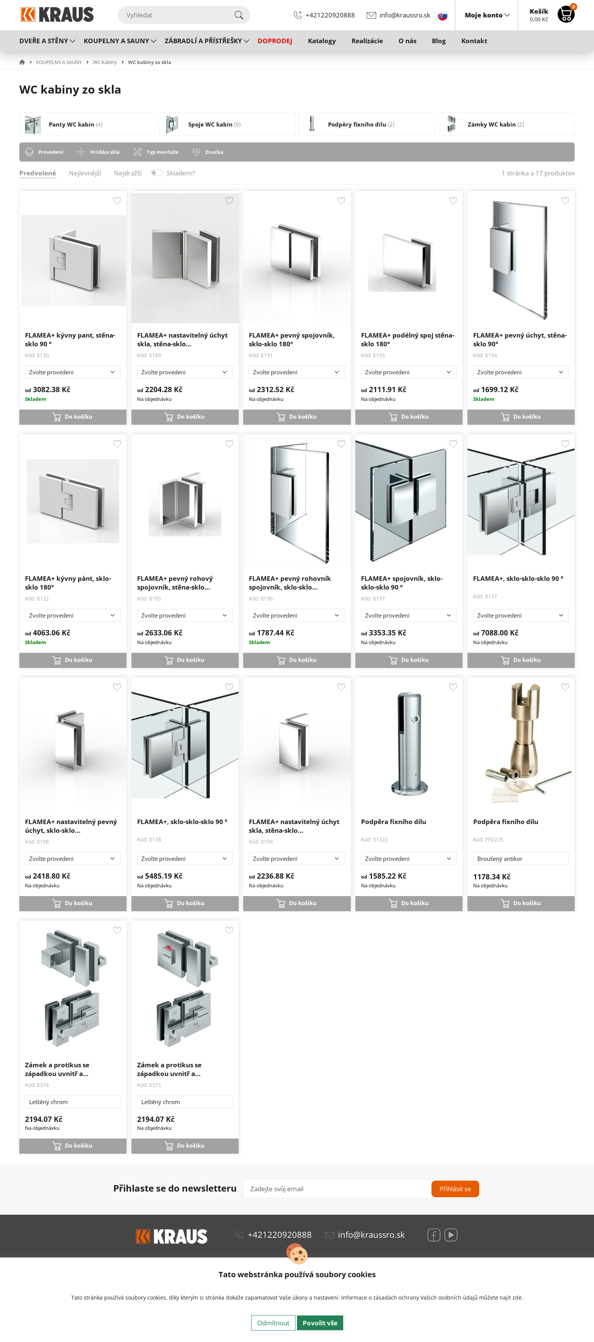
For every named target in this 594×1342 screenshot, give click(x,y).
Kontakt (474, 40)
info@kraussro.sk (405, 15)
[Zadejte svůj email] (361, 1188)
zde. (518, 1297)
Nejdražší (128, 173)
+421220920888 (330, 15)
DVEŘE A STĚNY (43, 40)
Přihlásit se (455, 1188)
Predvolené (37, 173)
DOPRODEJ (275, 40)
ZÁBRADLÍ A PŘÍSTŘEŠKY (203, 40)
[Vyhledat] (184, 15)
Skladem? (181, 173)
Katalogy (322, 40)
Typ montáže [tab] (162, 152)
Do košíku (78, 416)
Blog (439, 40)
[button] (26, 62)
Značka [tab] (214, 152)
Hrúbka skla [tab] (105, 152)
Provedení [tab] (50, 152)
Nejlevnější (85, 173)
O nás (407, 40)
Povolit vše (320, 1323)
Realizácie (367, 40)
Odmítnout (273, 1323)
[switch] (157, 173)
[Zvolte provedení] (73, 372)
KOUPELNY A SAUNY (116, 40)
